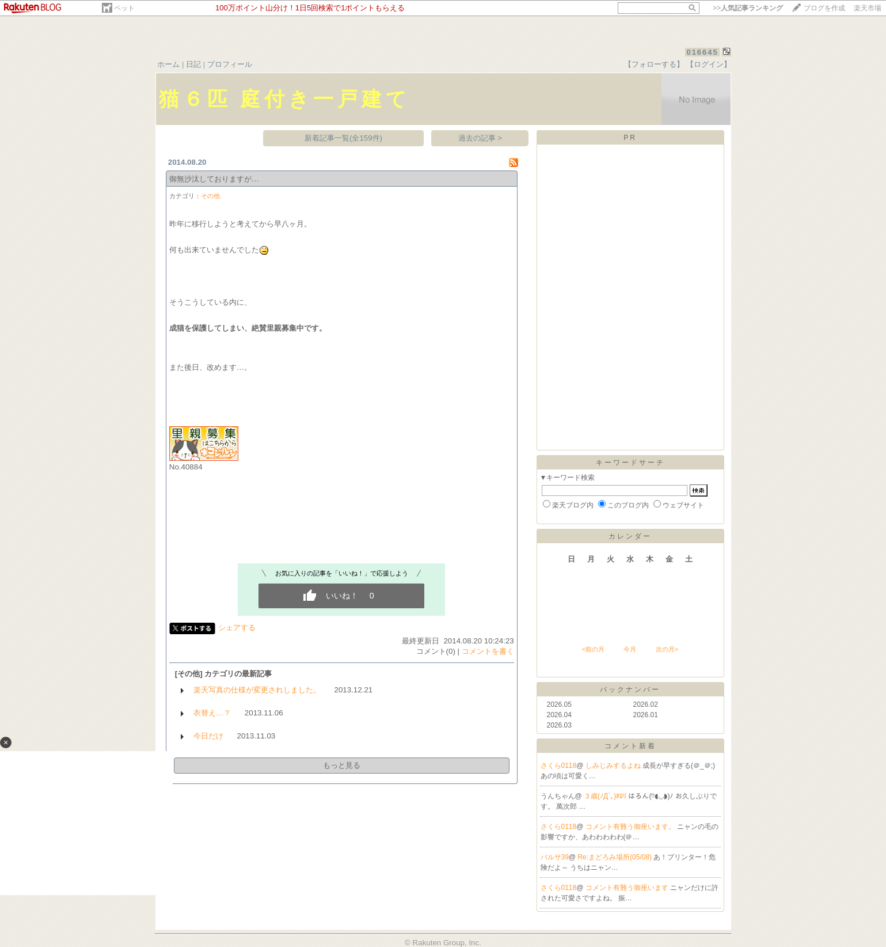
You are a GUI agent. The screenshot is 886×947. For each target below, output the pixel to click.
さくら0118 (559, 766)
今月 (629, 649)
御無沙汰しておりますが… (214, 179)
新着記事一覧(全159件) (343, 138)
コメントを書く (488, 651)
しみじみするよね (613, 766)
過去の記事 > (480, 138)
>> (748, 8)
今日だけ (208, 736)
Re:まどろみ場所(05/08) (615, 857)
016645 (702, 52)
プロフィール (229, 64)
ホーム (168, 64)
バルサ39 (555, 857)
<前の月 (593, 649)
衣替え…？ (212, 713)
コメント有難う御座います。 (631, 827)
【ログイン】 (708, 64)
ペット (124, 8)
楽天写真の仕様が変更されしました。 (257, 689)
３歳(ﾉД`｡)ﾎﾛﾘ (606, 796)
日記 (193, 64)
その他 (210, 195)
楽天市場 (867, 8)
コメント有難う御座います (627, 888)
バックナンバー (630, 689)
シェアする (237, 627)
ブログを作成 (824, 8)
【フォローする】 (654, 64)
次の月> (667, 649)
